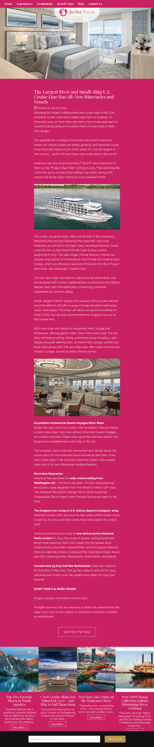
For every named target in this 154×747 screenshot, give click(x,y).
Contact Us (95, 4)
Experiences (24, 4)
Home (8, 4)
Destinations (45, 4)
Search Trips (65, 4)
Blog (81, 4)
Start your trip (115, 739)
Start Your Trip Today (77, 631)
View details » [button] (19, 727)
